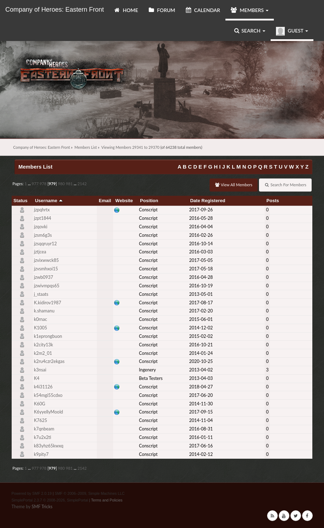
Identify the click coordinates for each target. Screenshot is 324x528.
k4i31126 (43, 386)
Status (20, 200)
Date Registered (207, 200)
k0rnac (40, 319)
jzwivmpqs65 (46, 285)
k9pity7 (41, 454)
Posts (272, 200)
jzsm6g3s (43, 235)
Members (250, 10)
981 (69, 183)
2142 (82, 183)
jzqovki (40, 226)
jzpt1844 (42, 218)
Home (126, 10)
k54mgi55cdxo (48, 395)
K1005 (40, 327)
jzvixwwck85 (46, 260)
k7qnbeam (44, 429)
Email (105, 200)
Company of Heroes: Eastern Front (54, 9)
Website (124, 200)
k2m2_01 (43, 353)
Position (149, 200)
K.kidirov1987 (47, 302)
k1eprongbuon (48, 336)
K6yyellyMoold (48, 412)
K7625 (40, 420)
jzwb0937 (43, 277)
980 (61, 183)
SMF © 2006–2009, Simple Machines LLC (90, 493)
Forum (162, 10)
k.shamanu (44, 310)
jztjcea (40, 251)
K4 (37, 378)
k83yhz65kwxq (48, 445)
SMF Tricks (41, 506)
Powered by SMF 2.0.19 (31, 493)
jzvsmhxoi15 (46, 268)
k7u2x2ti (42, 437)
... (30, 183)
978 (43, 183)
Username (49, 200)
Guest (292, 31)
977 (35, 183)
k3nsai (40, 369)
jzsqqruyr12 (45, 243)
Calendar (203, 10)
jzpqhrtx (42, 209)
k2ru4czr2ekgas (49, 361)
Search (249, 31)
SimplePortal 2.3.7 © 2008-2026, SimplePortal (49, 500)
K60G (39, 403)
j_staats (41, 294)
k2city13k (43, 344)
